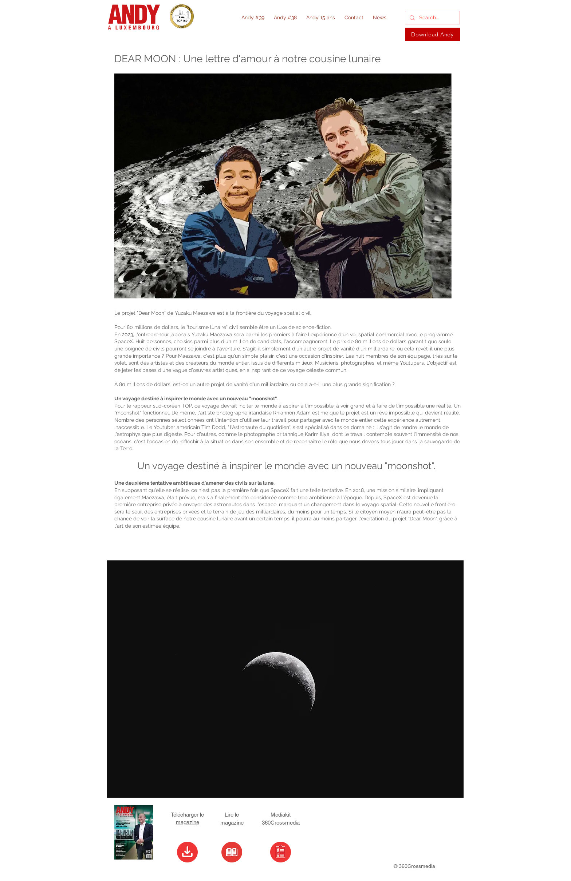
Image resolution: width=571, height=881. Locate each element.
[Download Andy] (432, 34)
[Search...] (431, 17)
